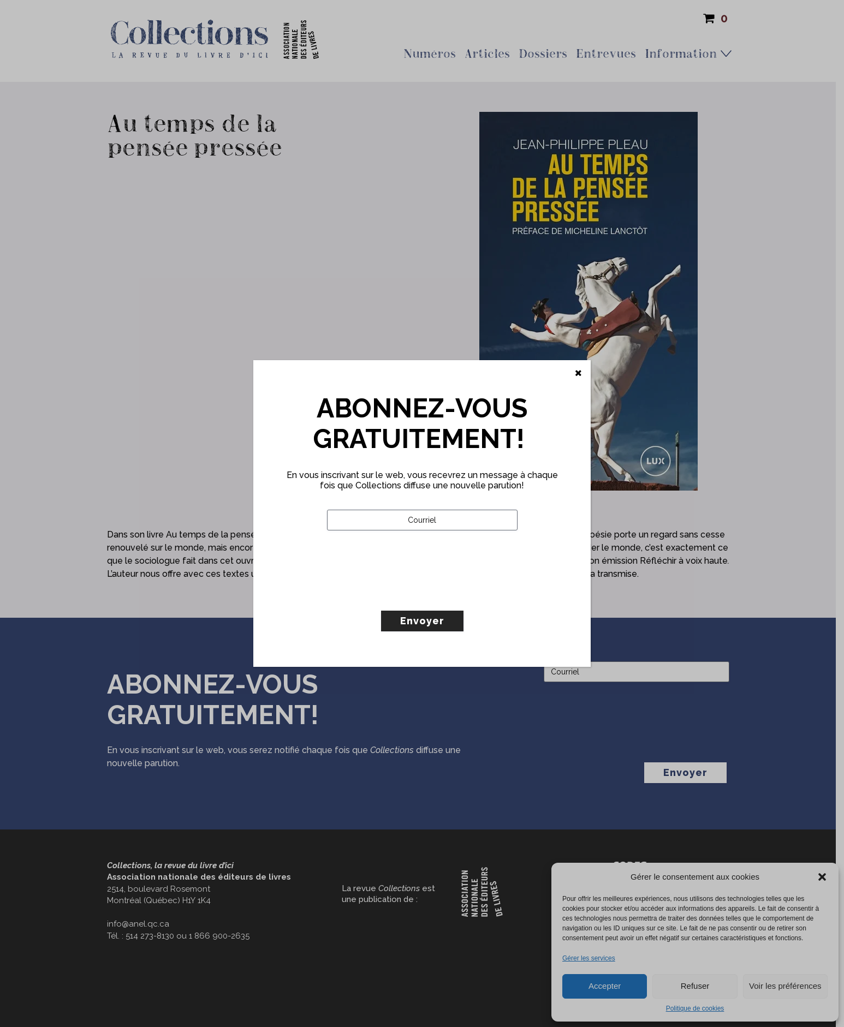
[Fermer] (578, 373)
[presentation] (410, 593)
